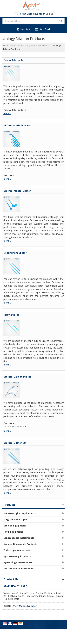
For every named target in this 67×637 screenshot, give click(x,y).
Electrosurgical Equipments (19, 513)
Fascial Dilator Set (14, 60)
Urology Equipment (14, 525)
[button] (32, 13)
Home (6, 45)
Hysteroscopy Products (17, 556)
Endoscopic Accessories (17, 550)
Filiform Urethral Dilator (17, 125)
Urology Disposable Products (36, 45)
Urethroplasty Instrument (18, 568)
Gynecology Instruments (17, 562)
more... (7, 113)
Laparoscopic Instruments (18, 537)
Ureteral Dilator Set (14, 442)
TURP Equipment (13, 531)
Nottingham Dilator (15, 252)
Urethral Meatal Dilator (17, 190)
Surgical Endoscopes (15, 519)
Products (15, 45)
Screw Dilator (11, 314)
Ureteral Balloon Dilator (17, 376)
